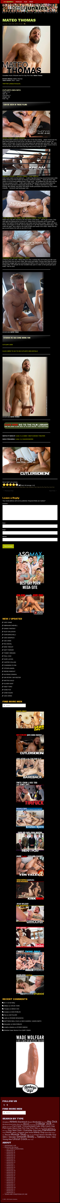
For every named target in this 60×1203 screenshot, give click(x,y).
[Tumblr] (7, 1104)
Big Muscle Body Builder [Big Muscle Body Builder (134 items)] (9, 1124)
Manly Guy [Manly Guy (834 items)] (39, 1132)
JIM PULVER (13, 1015)
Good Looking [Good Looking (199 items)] (48, 1128)
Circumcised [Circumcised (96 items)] (32, 1124)
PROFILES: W (10, 1187)
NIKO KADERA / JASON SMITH (31, 1021)
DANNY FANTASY (9, 628)
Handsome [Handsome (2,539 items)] (49, 1130)
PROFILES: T (10, 1182)
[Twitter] (4, 1104)
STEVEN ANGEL (9, 668)
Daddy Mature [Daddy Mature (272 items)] (12, 1128)
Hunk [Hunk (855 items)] (8, 1132)
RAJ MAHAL (8, 644)
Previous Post (9, 491)
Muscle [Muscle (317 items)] (7, 1135)
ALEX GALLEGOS (10, 631)
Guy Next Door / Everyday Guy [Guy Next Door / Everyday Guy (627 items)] (22, 1130)
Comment (5, 503)
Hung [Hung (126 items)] (3, 1132)
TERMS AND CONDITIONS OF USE (15, 1194)
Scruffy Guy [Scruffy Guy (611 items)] (50, 1134)
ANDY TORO (8, 686)
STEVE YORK (15, 1006)
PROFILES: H (10, 1162)
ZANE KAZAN (8, 693)
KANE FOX (7, 690)
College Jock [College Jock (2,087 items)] (44, 1123)
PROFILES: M (10, 1171)
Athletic (5, 487)
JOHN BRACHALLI (10, 634)
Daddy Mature (22, 487)
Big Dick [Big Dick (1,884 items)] (52, 1121)
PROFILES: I (10, 1164)
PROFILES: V (10, 1186)
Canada (20, 23)
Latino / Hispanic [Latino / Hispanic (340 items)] (18, 1132)
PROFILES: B (10, 1152)
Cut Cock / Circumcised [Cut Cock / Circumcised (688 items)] (23, 1126)
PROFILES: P (10, 1176)
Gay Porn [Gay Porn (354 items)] (22, 1128)
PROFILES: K (10, 1167)
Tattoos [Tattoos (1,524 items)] (41, 1136)
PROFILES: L (10, 1169)
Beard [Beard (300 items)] (30, 1122)
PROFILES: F (10, 1159)
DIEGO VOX (15, 1009)
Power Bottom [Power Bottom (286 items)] (39, 1135)
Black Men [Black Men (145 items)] (20, 1124)
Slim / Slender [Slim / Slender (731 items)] (9, 1137)
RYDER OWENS (22, 1027)
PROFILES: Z (10, 1192)
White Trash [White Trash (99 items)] (30, 1139)
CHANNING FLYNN (10, 665)
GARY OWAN (26, 1030)
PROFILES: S (10, 1181)
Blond (17, 487)
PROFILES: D (10, 1155)
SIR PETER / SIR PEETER (12, 677)
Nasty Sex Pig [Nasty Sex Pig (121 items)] (30, 1135)
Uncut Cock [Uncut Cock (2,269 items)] (20, 1139)
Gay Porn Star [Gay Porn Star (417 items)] (32, 1128)
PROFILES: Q (10, 1177)
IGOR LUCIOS (8, 659)
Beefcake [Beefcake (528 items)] (37, 1122)
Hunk (35, 487)
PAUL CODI (7, 656)
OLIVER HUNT (8, 683)
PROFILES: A (10, 1150)
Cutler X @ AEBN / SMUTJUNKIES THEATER (30, 436)
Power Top (46, 487)
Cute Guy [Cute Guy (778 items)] (40, 1126)
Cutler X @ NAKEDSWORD (24, 439)
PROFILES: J (10, 1165)
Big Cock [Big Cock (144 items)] (44, 1122)
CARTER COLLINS (10, 662)
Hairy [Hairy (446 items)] (39, 1130)
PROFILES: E (10, 1157)
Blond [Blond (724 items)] (26, 1124)
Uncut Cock (51, 487)
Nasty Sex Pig (40, 487)
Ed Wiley (12, 1003)
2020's (16, 23)
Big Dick (14, 487)
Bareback (9, 487)
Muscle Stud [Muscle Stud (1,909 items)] (18, 1134)
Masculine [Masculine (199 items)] (48, 1132)
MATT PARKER (9, 650)
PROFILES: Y (10, 1191)
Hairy (27, 487)
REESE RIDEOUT (9, 671)
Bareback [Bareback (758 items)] (22, 1122)
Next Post (52, 491)
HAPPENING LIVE (10, 1145)
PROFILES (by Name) (11, 1147)
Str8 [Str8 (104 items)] (35, 1137)
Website (4, 536)
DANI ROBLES (16, 1012)
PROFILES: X (10, 1189)
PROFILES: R (10, 1179)
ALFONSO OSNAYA (10, 674)
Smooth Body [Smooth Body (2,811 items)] (25, 1136)
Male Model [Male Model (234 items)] (29, 1132)
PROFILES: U (10, 1184)
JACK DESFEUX (9, 638)
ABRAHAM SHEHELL (11, 625)
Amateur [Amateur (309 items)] (5, 1122)
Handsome (31, 487)
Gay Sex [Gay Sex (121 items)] (40, 1128)
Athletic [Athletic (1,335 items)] (13, 1121)
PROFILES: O (10, 1174)
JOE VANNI (7, 641)
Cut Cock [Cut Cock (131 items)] (9, 1126)
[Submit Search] (3, 705)
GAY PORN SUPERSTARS (14, 1149)
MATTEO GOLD (9, 680)
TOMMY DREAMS (9, 653)
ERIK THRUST (8, 647)
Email (4, 529)
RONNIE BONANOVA (16, 1018)
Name (4, 523)
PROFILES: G (10, 1160)
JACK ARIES (8, 696)
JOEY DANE (8, 622)
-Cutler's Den (11, 23)
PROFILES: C (10, 1154)
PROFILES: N (10, 1172)
